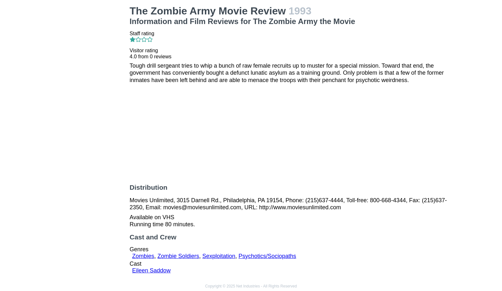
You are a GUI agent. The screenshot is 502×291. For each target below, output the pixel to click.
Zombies (143, 256)
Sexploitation (218, 256)
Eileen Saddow (151, 270)
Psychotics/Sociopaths (267, 256)
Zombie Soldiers (178, 256)
